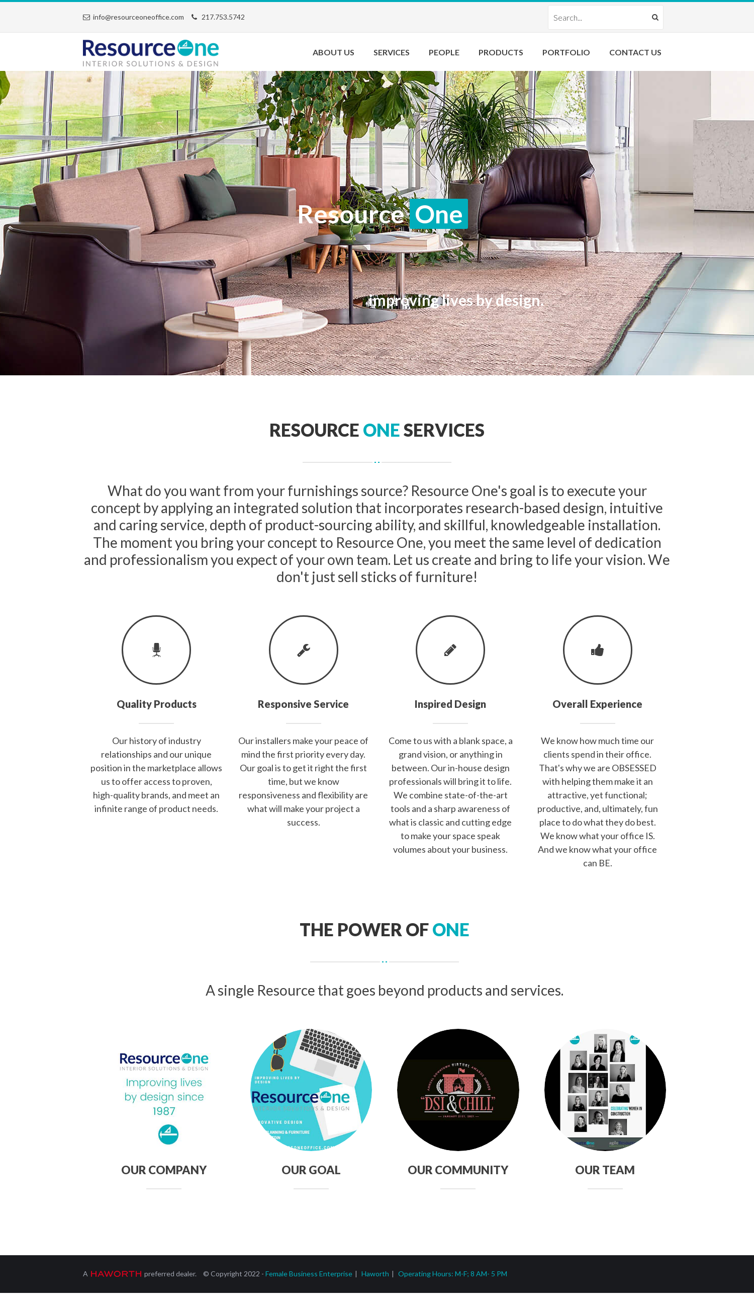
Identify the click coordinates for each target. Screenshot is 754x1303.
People (444, 52)
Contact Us (635, 52)
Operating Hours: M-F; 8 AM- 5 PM (452, 1273)
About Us (333, 52)
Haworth (375, 1273)
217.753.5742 (223, 17)
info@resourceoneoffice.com (138, 17)
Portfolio (566, 52)
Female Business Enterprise (308, 1273)
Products (501, 52)
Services (391, 52)
